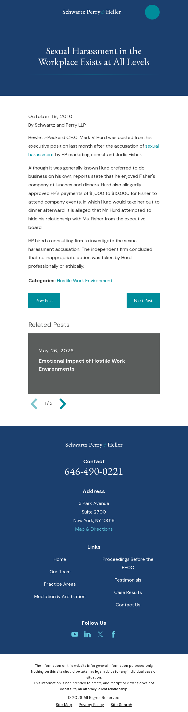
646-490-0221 (93, 471)
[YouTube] (74, 634)
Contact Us (128, 605)
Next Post (143, 300)
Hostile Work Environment (84, 280)
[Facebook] (113, 634)
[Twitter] (100, 634)
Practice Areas (60, 584)
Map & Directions (94, 529)
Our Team (60, 572)
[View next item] (62, 403)
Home (60, 559)
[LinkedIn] (87, 634)
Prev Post (44, 300)
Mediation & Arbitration (60, 596)
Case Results (128, 592)
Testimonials (128, 580)
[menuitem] (64, 704)
